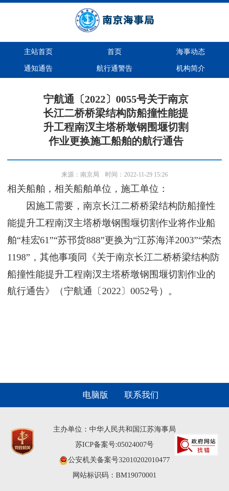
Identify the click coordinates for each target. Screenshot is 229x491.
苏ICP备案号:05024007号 (114, 445)
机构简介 (190, 68)
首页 (114, 52)
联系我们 (141, 395)
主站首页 (38, 52)
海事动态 (190, 52)
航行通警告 (114, 68)
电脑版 (95, 395)
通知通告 (38, 68)
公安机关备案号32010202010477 (114, 460)
